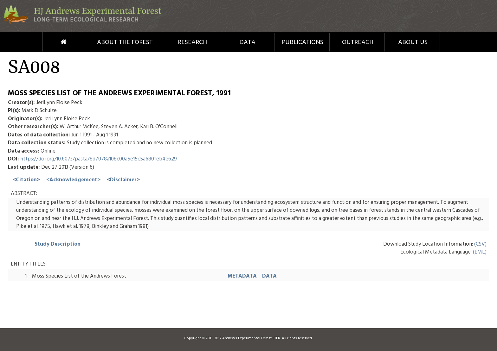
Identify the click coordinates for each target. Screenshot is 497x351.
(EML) (480, 252)
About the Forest (125, 42)
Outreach (357, 42)
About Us (413, 42)
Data (247, 42)
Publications (302, 42)
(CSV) (480, 244)
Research (192, 42)
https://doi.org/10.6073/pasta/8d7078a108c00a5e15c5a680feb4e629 (98, 159)
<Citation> (26, 180)
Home (52, 42)
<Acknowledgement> (73, 180)
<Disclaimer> (123, 180)
